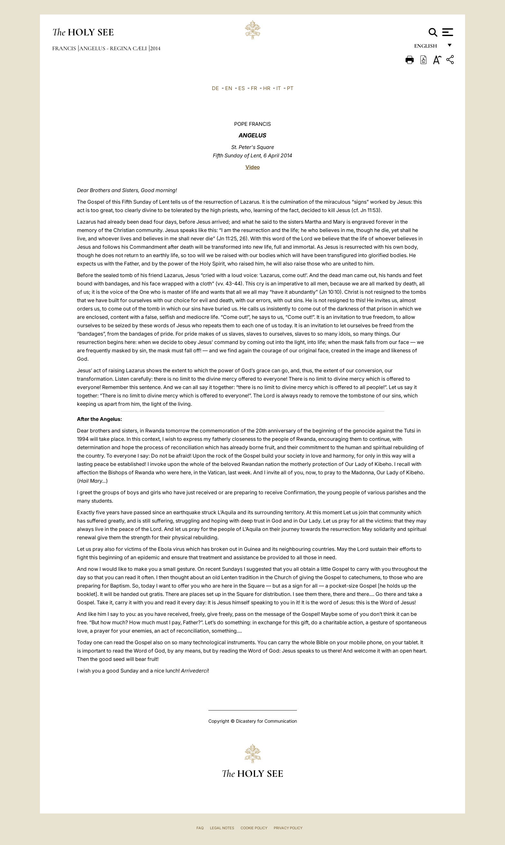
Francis (64, 48)
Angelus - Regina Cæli (113, 48)
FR (254, 88)
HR (266, 88)
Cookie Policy (254, 828)
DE (215, 88)
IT (278, 88)
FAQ (200, 828)
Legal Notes (222, 828)
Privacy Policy (288, 828)
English (428, 47)
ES (241, 88)
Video (252, 167)
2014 (155, 48)
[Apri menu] (447, 32)
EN (228, 88)
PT (290, 88)
